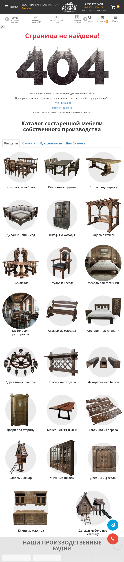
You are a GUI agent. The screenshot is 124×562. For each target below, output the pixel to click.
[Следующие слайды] (117, 545)
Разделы (11, 143)
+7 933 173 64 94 (93, 4)
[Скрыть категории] (2, 27)
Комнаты (29, 143)
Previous (7, 19)
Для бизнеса (76, 143)
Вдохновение (51, 143)
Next (85, 19)
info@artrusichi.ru (62, 107)
